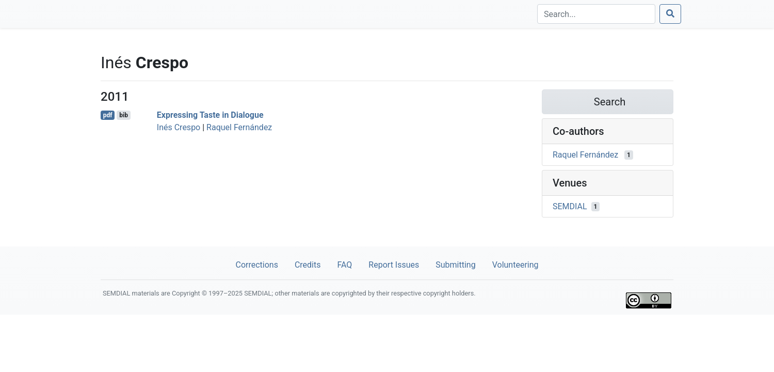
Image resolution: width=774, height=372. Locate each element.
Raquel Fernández (239, 127)
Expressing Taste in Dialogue (210, 115)
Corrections (256, 265)
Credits (308, 265)
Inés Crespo (178, 127)
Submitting (455, 265)
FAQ (344, 265)
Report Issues (393, 265)
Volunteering (515, 265)
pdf (107, 115)
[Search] (596, 14)
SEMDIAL (570, 206)
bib (123, 115)
